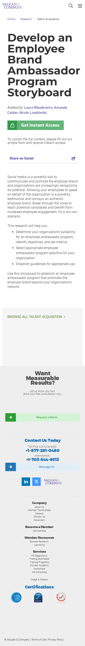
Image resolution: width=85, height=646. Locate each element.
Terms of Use (38, 639)
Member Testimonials (39, 510)
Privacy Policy (56, 639)
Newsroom (39, 520)
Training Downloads (39, 558)
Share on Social (42, 158)
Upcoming (39, 544)
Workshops (39, 568)
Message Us (46, 467)
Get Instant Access (40, 125)
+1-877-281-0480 (42, 450)
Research (26, 19)
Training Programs (39, 562)
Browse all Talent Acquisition (34, 317)
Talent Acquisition (48, 19)
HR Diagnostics (39, 555)
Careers (39, 513)
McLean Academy (39, 565)
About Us (39, 506)
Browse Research (39, 541)
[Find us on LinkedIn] (26, 481)
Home (11, 19)
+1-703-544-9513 (42, 459)
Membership (39, 530)
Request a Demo (46, 417)
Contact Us (39, 516)
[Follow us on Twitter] (36, 481)
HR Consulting (39, 572)
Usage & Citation (39, 579)
